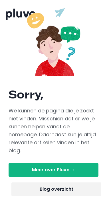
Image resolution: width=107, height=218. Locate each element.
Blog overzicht (56, 189)
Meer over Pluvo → (53, 169)
